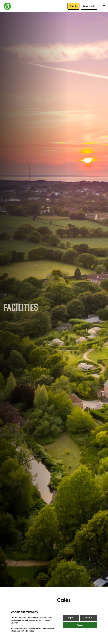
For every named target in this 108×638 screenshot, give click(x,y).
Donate (73, 6)
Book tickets (88, 6)
